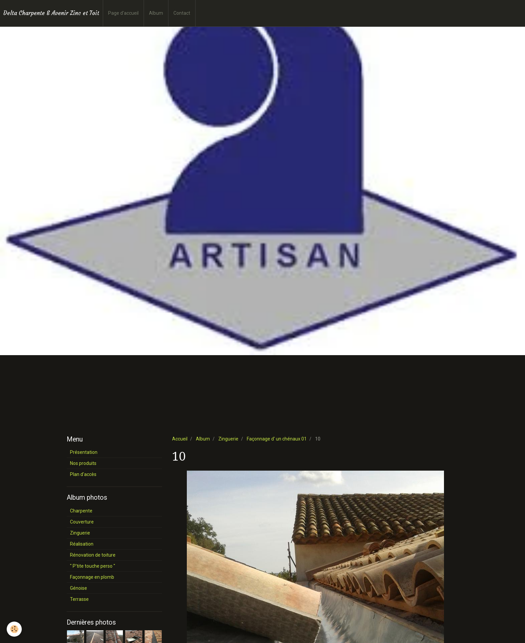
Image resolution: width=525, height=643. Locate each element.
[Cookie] (14, 629)
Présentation (83, 452)
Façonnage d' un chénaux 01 (277, 438)
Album (156, 13)
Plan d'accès (83, 474)
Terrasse (79, 599)
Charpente (81, 510)
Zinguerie (228, 438)
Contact (181, 13)
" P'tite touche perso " (92, 566)
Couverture (82, 522)
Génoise (78, 588)
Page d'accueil (123, 13)
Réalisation (81, 544)
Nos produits (83, 463)
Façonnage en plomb (92, 577)
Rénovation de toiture (93, 555)
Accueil (180, 438)
